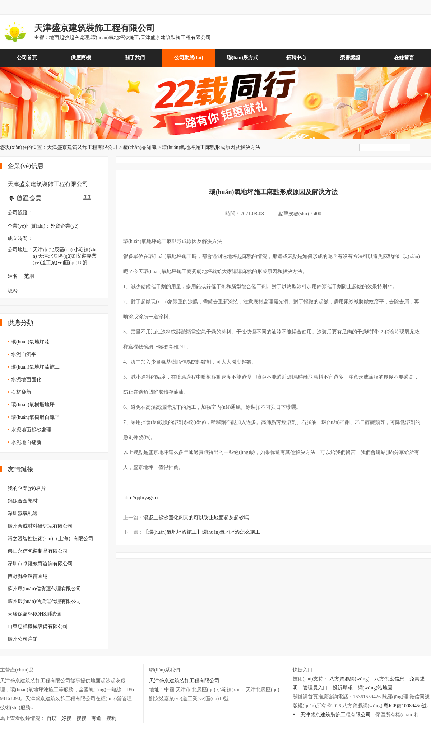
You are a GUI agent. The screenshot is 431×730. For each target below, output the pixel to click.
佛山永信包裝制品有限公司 (38, 551)
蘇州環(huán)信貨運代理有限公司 (44, 588)
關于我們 (135, 57)
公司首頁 (27, 57)
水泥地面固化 (26, 379)
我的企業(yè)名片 (27, 488)
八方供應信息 (389, 679)
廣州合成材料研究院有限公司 (40, 526)
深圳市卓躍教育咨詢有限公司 (40, 563)
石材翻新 (21, 392)
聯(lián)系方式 (242, 57)
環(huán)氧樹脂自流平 (35, 417)
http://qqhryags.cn (141, 497)
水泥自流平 (23, 354)
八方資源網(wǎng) (349, 679)
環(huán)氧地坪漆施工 (35, 367)
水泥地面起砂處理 (31, 429)
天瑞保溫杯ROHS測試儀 (34, 614)
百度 (52, 718)
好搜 (66, 718)
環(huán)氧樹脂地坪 (33, 404)
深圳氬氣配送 (23, 513)
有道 (96, 718)
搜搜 (82, 718)
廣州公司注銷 (23, 639)
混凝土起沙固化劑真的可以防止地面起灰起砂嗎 (196, 517)
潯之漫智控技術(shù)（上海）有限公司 (50, 538)
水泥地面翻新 (26, 442)
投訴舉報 (343, 688)
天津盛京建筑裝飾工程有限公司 (82, 147)
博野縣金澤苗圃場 (28, 576)
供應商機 (81, 57)
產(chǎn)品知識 (140, 147)
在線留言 (404, 57)
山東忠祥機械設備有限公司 (38, 626)
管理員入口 (315, 688)
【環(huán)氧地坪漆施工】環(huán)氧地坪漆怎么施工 (201, 532)
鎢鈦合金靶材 (23, 501)
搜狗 (111, 718)
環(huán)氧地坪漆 (30, 342)
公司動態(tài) (188, 57)
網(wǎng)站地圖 (375, 688)
